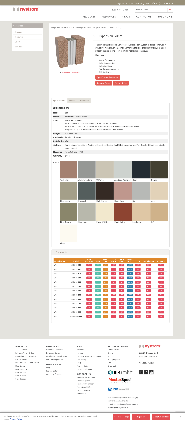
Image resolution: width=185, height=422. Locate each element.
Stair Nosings (20, 379)
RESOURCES (52, 346)
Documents (61, 252)
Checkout (168, 3)
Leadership (81, 359)
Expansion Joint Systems (25, 356)
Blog (48, 367)
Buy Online (164, 16)
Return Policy (113, 349)
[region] (92, 417)
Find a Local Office (84, 387)
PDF (89, 265)
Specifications (59, 100)
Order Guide (84, 100)
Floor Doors (20, 366)
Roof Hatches (21, 372)
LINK (105, 265)
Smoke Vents (20, 375)
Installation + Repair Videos (57, 356)
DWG (98, 265)
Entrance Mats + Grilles (24, 353)
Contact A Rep (121, 83)
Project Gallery (52, 371)
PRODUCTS (21, 346)
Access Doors (21, 349)
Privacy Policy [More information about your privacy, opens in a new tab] (16, 419)
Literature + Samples (54, 349)
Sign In (120, 3)
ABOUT (81, 346)
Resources (109, 16)
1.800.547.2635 (120, 9)
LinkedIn (141, 372)
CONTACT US (84, 374)
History (80, 353)
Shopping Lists (142, 3)
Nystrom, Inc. (26, 16)
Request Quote (104, 83)
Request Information (85, 384)
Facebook (146, 372)
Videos (72, 100)
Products (89, 16)
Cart (109, 362)
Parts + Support (83, 390)
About (126, 16)
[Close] (181, 417)
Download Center (53, 353)
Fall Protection (21, 359)
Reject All (141, 417)
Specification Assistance (107, 77)
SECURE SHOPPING (118, 346)
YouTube (151, 372)
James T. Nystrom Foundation (89, 356)
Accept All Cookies (161, 417)
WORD (130, 265)
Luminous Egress (22, 369)
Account (129, 3)
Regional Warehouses (86, 377)
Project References (54, 374)
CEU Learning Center (54, 359)
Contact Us (143, 16)
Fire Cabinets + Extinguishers (27, 362)
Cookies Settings (121, 417)
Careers (80, 349)
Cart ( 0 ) (156, 3)
